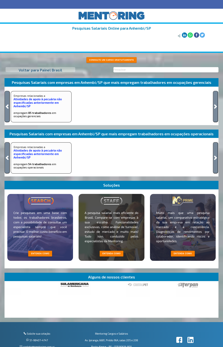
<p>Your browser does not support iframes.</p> (111, 300)
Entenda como (183, 253)
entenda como (40, 253)
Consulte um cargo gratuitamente (111, 60)
